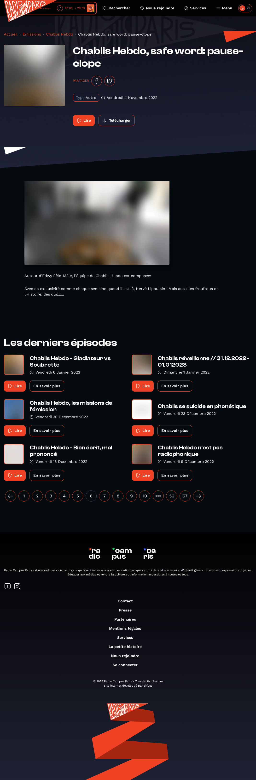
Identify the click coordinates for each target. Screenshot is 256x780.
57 (185, 495)
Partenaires (127, 619)
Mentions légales (127, 628)
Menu (224, 8)
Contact (128, 601)
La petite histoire (127, 646)
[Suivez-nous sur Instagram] (17, 586)
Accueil (10, 34)
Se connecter (127, 665)
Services (195, 8)
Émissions (32, 34)
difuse (148, 685)
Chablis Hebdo (59, 34)
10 (145, 495)
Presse (127, 610)
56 (171, 495)
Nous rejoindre (157, 8)
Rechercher (116, 8)
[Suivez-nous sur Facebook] (8, 586)
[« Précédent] (10, 496)
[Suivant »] (198, 496)
